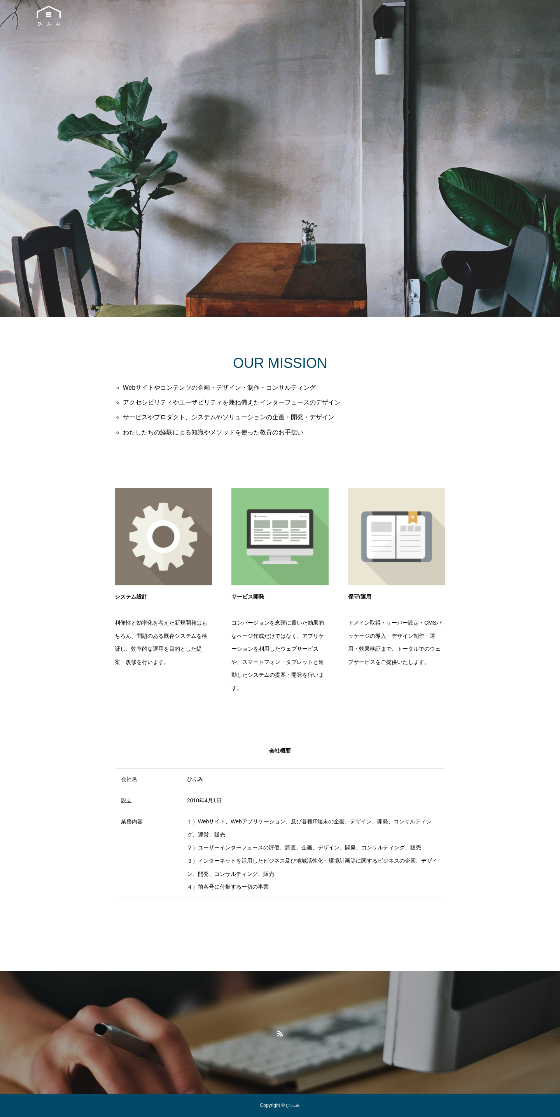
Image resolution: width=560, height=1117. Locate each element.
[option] (280, 158)
